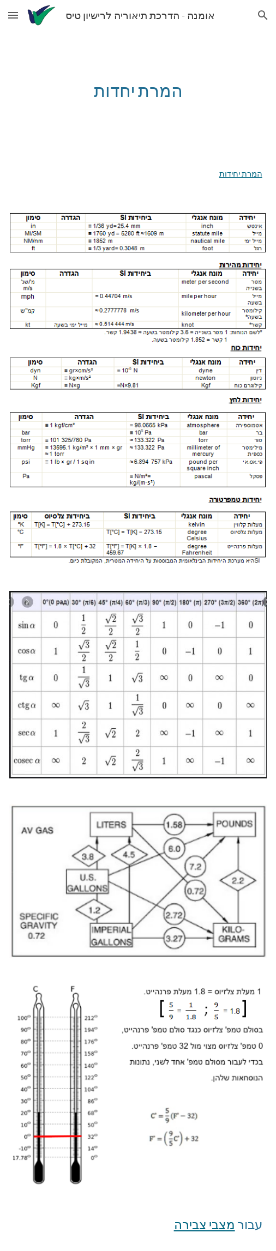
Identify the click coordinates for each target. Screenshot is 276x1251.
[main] (137, 90)
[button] (13, 15)
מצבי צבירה (204, 1224)
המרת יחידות (240, 173)
